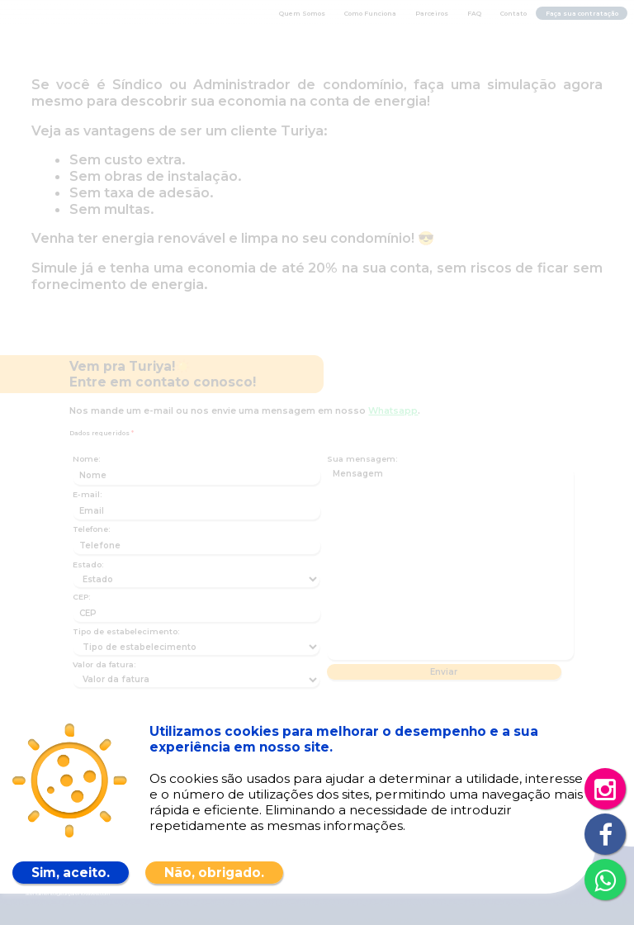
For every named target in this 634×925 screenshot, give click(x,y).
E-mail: (87, 494)
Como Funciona (370, 13)
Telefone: (91, 529)
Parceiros (431, 13)
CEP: (81, 596)
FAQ (474, 13)
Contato (513, 13)
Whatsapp (393, 411)
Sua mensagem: (362, 458)
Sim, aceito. (70, 872)
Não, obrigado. (214, 872)
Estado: (88, 564)
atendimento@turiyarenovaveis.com (68, 893)
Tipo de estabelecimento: (126, 631)
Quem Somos (302, 13)
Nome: (86, 458)
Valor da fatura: (104, 664)
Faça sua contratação (582, 13)
